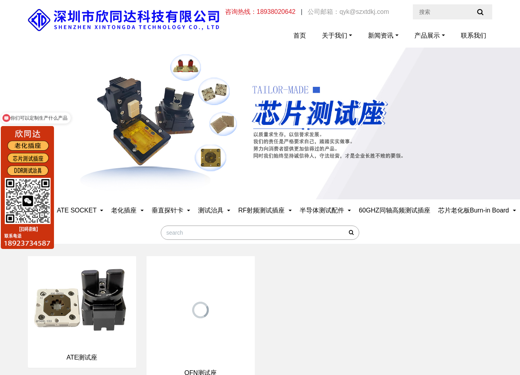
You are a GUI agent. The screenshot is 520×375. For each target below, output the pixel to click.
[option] (260, 111)
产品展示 (427, 35)
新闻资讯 (380, 35)
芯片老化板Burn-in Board (474, 210)
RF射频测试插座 (262, 210)
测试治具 (211, 210)
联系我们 (473, 35)
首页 (299, 35)
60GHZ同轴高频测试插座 (394, 210)
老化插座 (124, 210)
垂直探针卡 (168, 210)
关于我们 (334, 35)
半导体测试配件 (323, 210)
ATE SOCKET (77, 210)
